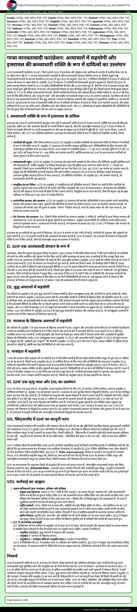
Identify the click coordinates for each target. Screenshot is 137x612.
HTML (19, 18)
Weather (36, 11)
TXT (45, 18)
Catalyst (103, 609)
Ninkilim (126, 609)
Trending (52, 11)
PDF (39, 18)
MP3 (33, 18)
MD (27, 18)
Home (9, 11)
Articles (17, 11)
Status (60, 11)
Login (127, 11)
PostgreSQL (113, 609)
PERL (96, 609)
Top (44, 11)
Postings (27, 11)
